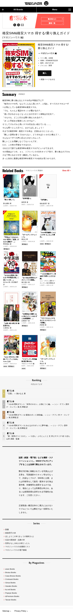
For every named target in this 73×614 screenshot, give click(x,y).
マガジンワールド (36, 3)
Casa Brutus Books (13, 576)
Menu (61, 9)
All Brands (12, 9)
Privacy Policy (20, 611)
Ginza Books (10, 583)
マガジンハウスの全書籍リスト (17, 547)
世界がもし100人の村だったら (17, 543)
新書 (7, 529)
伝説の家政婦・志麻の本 (15, 540)
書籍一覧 (56, 23)
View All (66, 171)
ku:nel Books (10, 589)
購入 (45, 73)
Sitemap (5, 611)
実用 (50, 66)
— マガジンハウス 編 (47, 53)
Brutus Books (10, 572)
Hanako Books (11, 586)
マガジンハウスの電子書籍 (16, 550)
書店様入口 (55, 19)
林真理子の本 (10, 533)
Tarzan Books (10, 600)
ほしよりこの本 (19, 536)
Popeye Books (11, 593)
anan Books (10, 569)
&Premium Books (12, 596)
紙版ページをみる (48, 79)
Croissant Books (11, 579)
